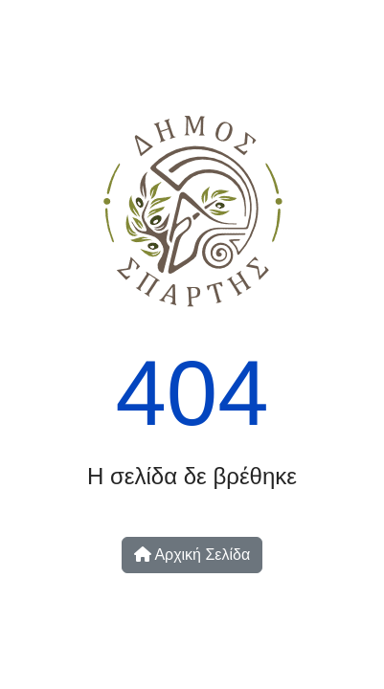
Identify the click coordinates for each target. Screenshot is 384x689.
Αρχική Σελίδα (192, 554)
